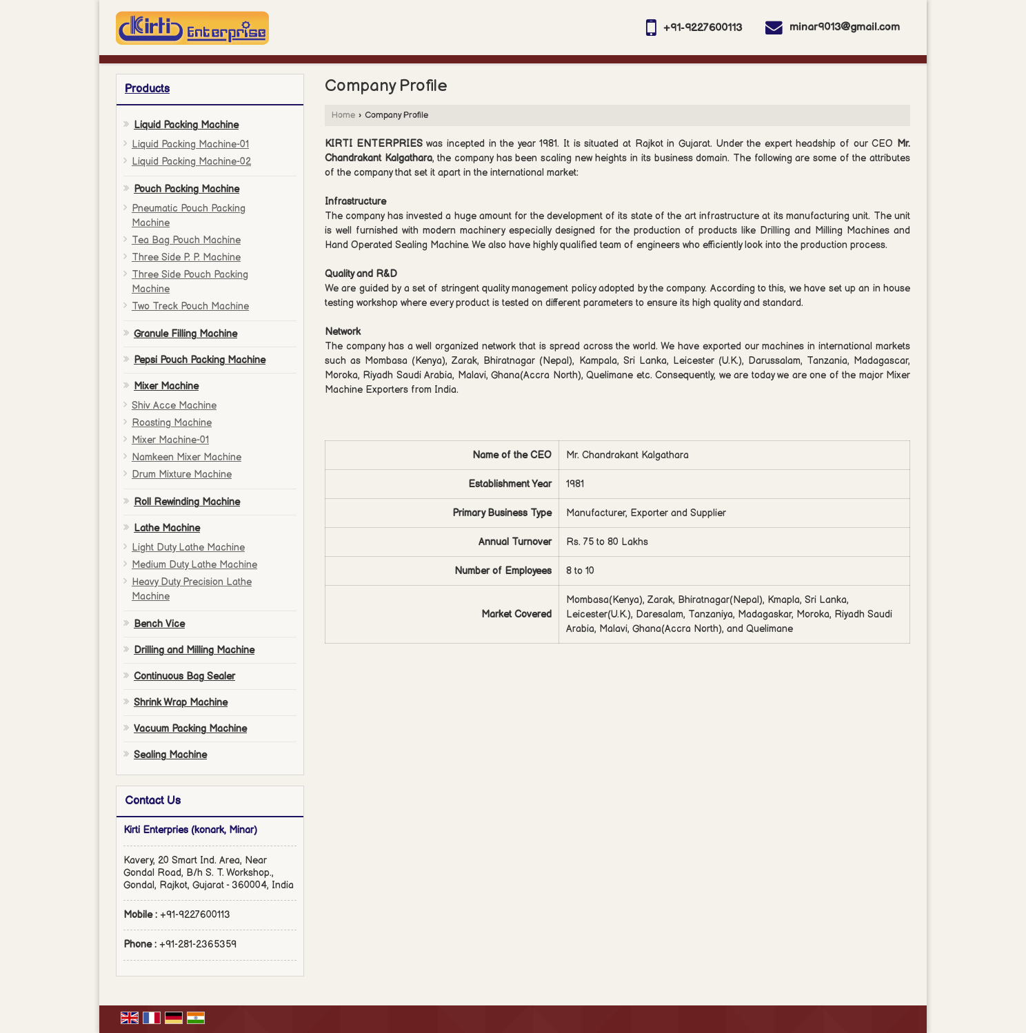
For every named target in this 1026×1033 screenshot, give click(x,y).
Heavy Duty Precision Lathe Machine (192, 589)
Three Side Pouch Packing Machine (190, 282)
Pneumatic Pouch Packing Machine (188, 216)
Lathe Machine (167, 528)
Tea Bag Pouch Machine (186, 240)
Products (147, 89)
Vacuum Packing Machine (190, 729)
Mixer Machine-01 (170, 440)
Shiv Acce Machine (174, 405)
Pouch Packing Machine (186, 189)
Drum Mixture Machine (182, 474)
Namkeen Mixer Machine (186, 457)
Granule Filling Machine (185, 334)
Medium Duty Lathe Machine (194, 565)
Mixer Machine (166, 386)
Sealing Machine (170, 755)
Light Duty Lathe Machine (188, 547)
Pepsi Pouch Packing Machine (199, 360)
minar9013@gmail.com (844, 27)
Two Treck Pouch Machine (190, 306)
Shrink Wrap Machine (181, 702)
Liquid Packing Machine (186, 125)
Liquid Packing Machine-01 (190, 144)
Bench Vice (159, 624)
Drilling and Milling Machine (194, 650)
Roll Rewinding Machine (187, 502)
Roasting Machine (172, 423)
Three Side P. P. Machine (186, 257)
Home (343, 115)
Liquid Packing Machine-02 (191, 161)
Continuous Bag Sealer (184, 676)
